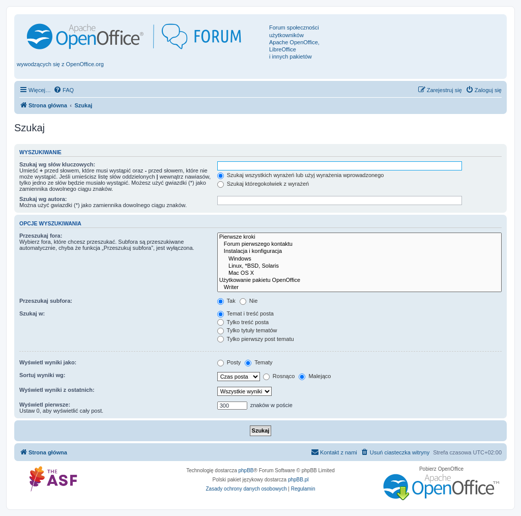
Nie (249, 301)
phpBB (246, 470)
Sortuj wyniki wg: (42, 375)
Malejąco (315, 376)
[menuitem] (63, 90)
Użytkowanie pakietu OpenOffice (359, 280)
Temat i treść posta (245, 313)
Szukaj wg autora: (43, 199)
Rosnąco (279, 376)
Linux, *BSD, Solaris (359, 266)
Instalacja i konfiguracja (359, 251)
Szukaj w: (32, 313)
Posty (229, 362)
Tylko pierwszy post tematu (255, 339)
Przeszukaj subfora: (45, 301)
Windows (359, 259)
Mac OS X (359, 273)
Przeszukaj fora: (40, 236)
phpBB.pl (298, 479)
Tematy (258, 362)
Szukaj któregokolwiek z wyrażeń (263, 184)
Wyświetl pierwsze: (44, 405)
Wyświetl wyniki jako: (47, 362)
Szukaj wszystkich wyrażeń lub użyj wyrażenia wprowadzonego (300, 175)
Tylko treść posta (243, 322)
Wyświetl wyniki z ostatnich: (57, 390)
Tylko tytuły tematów (247, 330)
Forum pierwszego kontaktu (359, 244)
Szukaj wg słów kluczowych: (57, 164)
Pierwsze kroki (359, 237)
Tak (226, 301)
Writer (359, 287)
